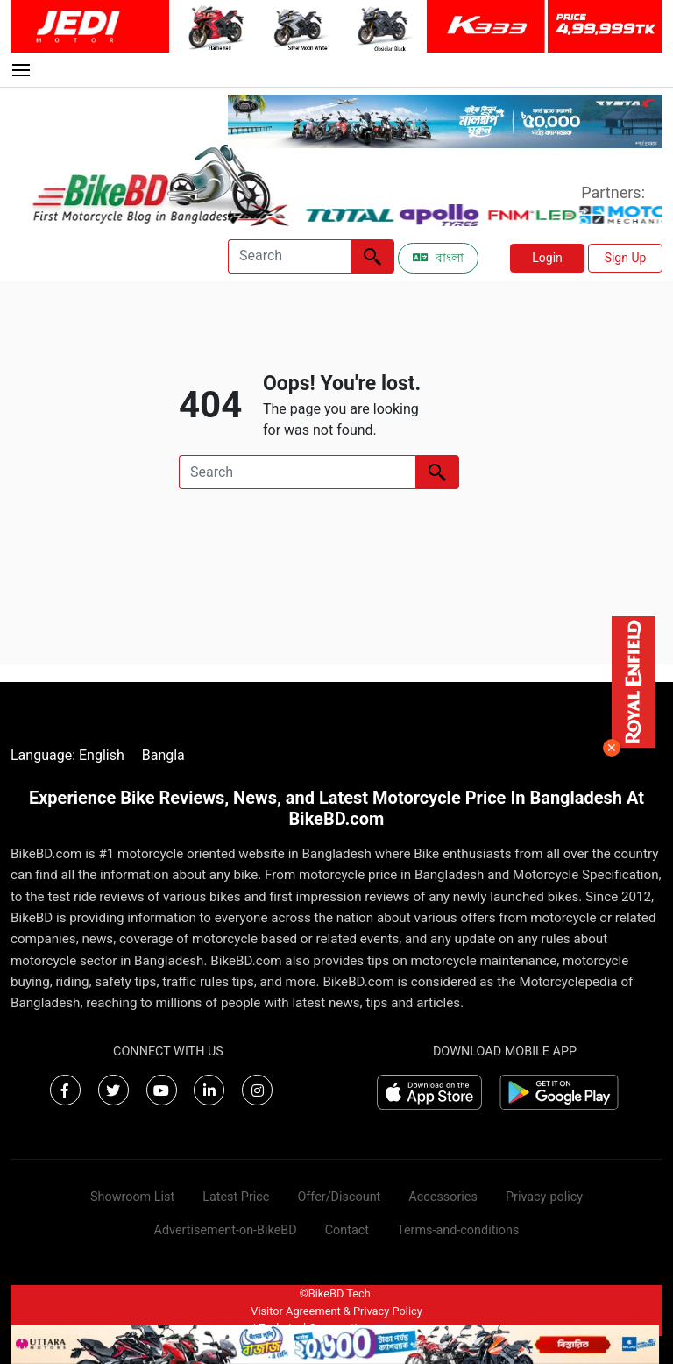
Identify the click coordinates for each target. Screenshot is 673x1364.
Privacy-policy (544, 1197)
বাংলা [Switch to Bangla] (438, 258)
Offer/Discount (338, 1197)
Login (547, 258)
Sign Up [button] (626, 258)
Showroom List (132, 1197)
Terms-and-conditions (458, 1230)
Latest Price (235, 1197)
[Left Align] (372, 256)
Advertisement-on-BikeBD (225, 1230)
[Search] (289, 256)
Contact (347, 1230)
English (101, 755)
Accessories (443, 1197)
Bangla (163, 755)
